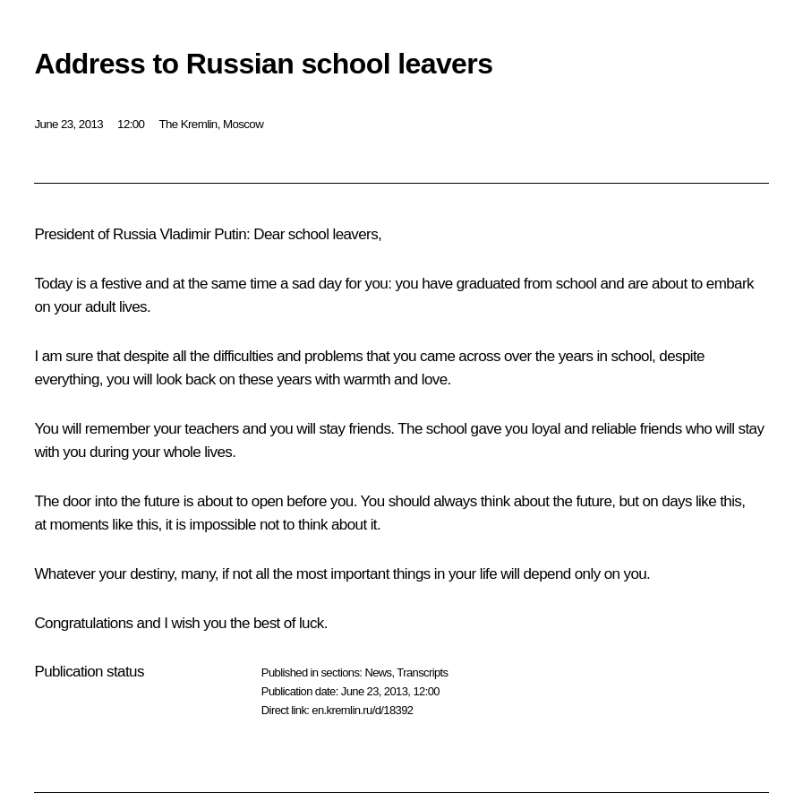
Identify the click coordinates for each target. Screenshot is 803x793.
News (377, 672)
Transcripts (422, 672)
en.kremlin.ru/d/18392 (362, 710)
